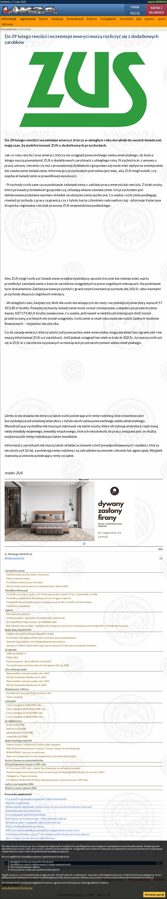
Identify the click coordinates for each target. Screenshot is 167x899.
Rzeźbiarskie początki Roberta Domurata (28, 693)
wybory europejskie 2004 (19, 784)
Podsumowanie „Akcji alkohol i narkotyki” (29, 661)
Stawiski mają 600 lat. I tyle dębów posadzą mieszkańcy (36, 641)
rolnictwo (10, 701)
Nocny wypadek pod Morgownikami (25, 814)
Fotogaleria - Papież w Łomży (21, 776)
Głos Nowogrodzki (16, 669)
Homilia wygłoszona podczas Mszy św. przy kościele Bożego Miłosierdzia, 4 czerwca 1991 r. (55, 772)
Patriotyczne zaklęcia (18, 614)
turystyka (126, 19)
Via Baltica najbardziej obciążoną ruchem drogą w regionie (38, 598)
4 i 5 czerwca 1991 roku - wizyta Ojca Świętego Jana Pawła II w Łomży (43, 768)
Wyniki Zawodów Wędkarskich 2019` (26, 677)
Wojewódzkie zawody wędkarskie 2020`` (28, 673)
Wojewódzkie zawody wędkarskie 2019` (28, 681)
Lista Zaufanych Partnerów (17, 887)
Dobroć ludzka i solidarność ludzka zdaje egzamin (33, 744)
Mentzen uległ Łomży (17, 802)
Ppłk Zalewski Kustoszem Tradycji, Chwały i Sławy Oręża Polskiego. (43, 748)
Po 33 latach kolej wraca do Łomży (24, 582)
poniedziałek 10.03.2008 (19, 732)
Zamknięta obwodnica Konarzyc (23, 810)
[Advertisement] (84, 242)
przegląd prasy (13, 720)
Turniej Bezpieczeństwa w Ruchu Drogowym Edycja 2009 (37, 665)
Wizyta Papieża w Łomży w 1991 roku (25, 764)
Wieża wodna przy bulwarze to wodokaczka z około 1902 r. (37, 586)
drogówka (11, 649)
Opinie (9, 610)
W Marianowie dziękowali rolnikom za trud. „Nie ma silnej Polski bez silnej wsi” (49, 806)
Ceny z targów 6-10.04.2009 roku (24, 705)
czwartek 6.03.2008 (16, 736)
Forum (135, 7)
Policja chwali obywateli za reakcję (24, 826)
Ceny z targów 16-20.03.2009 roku (24, 716)
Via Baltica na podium (18, 606)
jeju (139, 19)
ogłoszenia (27, 19)
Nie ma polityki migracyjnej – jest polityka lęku (31, 621)
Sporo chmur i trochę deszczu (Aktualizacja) (30, 838)
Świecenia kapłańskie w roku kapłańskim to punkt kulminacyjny (41, 756)
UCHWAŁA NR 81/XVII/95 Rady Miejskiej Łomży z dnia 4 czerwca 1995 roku (47, 779)
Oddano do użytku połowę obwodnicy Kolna (30, 633)
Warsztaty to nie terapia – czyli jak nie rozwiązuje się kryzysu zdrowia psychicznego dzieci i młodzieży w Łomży (67, 625)
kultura (92, 19)
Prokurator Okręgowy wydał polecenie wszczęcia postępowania (41, 637)
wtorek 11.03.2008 (16, 728)
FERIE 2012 (12, 657)
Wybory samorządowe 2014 (21, 788)
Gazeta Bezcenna (15, 570)
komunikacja (75, 19)
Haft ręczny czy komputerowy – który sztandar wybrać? (36, 818)
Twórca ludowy (14, 697)
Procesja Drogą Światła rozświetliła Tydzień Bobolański (36, 799)
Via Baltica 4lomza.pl (16, 590)
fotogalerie (108, 19)
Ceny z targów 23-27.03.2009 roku (24, 712)
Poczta (135, 13)
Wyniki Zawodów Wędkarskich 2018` (26, 685)
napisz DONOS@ (157, 1)
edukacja (57, 19)
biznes (43, 19)
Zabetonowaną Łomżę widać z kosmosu (27, 574)
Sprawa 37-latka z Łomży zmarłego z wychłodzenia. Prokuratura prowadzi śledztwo (51, 645)
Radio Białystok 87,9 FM (18, 629)
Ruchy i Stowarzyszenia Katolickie (24, 760)
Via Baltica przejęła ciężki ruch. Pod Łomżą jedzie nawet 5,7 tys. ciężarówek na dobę (52, 594)
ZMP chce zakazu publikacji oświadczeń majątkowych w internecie (42, 830)
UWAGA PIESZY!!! (16, 653)
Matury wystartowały (18, 578)
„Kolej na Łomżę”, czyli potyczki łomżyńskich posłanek (35, 617)
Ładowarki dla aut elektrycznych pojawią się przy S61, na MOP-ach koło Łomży (49, 602)
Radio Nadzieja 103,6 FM (18, 740)
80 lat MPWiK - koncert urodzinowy (25, 752)
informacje (9, 19)
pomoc (149, 19)
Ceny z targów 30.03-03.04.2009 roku (26, 708)
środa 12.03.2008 (15, 724)
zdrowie (7, 24)
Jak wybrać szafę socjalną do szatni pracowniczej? (33, 822)
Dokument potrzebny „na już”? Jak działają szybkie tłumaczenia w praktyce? (47, 834)
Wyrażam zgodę (154, 894)
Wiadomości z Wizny (17, 689)
